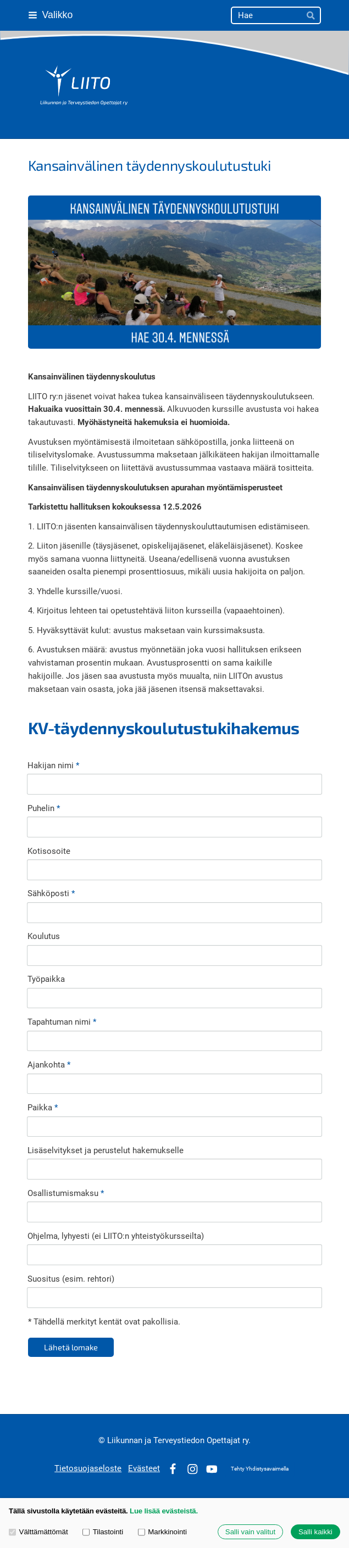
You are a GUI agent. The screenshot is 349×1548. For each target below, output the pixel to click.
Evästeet (144, 1468)
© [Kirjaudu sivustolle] (102, 1440)
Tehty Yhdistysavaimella (260, 1469)
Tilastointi (102, 1532)
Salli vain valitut (250, 1532)
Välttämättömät (38, 1532)
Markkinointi (162, 1532)
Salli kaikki (315, 1532)
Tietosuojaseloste (87, 1468)
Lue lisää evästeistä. (164, 1511)
